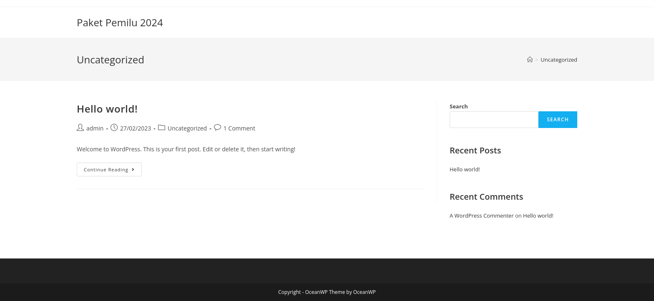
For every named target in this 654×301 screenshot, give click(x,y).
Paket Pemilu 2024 (120, 22)
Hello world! (107, 108)
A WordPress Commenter (482, 215)
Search (459, 106)
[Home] (530, 59)
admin (94, 128)
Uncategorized (187, 128)
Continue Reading (113, 171)
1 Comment (239, 128)
